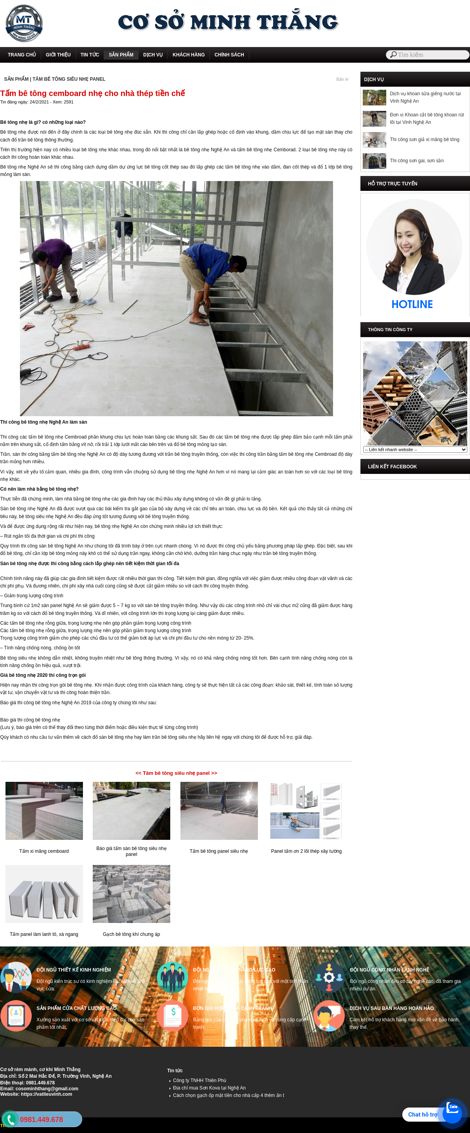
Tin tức (175, 1070)
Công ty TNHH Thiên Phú (197, 1080)
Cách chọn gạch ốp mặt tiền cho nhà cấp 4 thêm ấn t (226, 1095)
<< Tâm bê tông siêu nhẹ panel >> (176, 773)
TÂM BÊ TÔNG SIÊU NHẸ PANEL (68, 79)
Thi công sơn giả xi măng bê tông (424, 139)
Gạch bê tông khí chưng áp (131, 934)
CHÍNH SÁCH (229, 55)
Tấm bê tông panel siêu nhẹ (219, 851)
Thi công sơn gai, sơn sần (417, 160)
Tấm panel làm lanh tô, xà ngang (44, 934)
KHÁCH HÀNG (189, 55)
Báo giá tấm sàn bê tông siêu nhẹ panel (131, 851)
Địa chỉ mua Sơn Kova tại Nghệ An (207, 1088)
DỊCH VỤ (153, 55)
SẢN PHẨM (121, 55)
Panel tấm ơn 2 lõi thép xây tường (306, 851)
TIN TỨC (90, 55)
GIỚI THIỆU (58, 55)
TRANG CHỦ (22, 55)
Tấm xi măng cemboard (43, 851)
